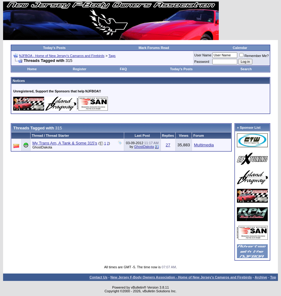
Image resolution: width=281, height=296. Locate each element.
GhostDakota (42, 147)
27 (168, 145)
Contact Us (98, 277)
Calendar (240, 48)
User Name (203, 55)
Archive (261, 277)
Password (201, 61)
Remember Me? (254, 56)
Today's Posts (54, 48)
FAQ (123, 69)
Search (246, 69)
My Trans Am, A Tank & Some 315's (64, 143)
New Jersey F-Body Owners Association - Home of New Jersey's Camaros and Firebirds (181, 277)
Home (32, 69)
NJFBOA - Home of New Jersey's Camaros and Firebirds (61, 56)
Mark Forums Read (154, 48)
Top (273, 277)
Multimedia (204, 145)
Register (79, 69)
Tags (112, 56)
